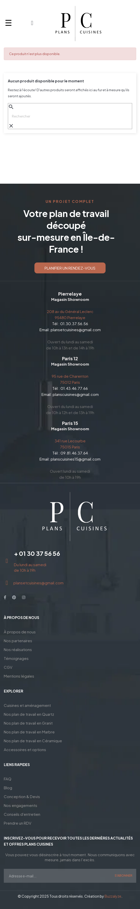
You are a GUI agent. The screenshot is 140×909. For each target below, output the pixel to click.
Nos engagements (20, 805)
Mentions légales (19, 676)
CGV (8, 667)
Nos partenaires (18, 640)
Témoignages (16, 658)
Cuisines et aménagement (27, 705)
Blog (8, 787)
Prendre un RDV (17, 823)
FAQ (7, 778)
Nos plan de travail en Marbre (29, 731)
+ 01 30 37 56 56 (37, 553)
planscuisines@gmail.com (76, 394)
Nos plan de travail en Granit (28, 723)
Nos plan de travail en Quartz (29, 714)
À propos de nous (20, 631)
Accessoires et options (25, 749)
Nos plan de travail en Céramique (33, 740)
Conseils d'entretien (22, 814)
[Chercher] (70, 116)
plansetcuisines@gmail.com (76, 329)
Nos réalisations (18, 649)
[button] (70, 267)
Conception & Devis (22, 796)
